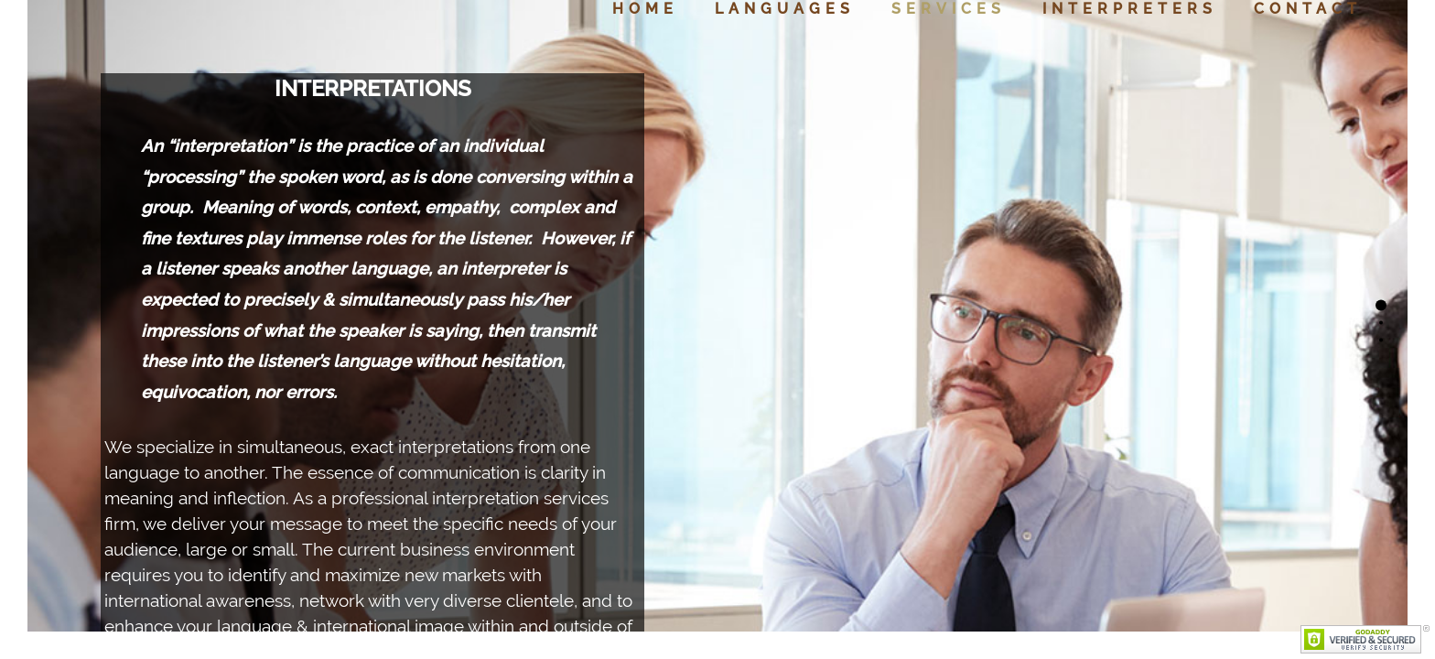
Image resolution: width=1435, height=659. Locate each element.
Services (948, 8)
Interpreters (1129, 8)
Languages (785, 8)
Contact (1308, 8)
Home (645, 8)
